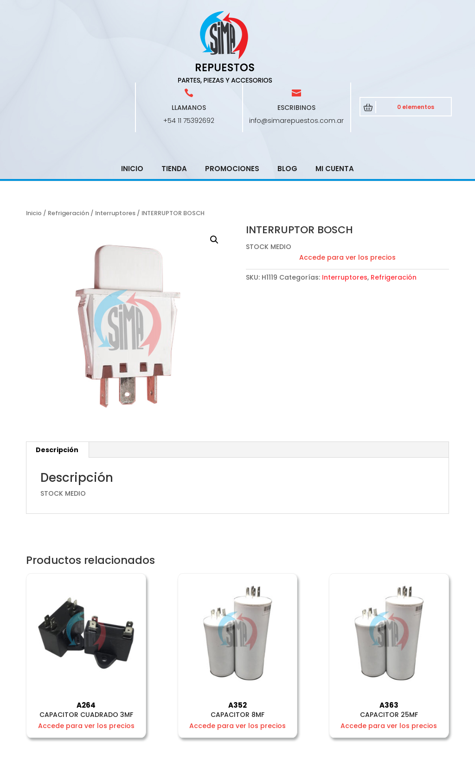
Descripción (57, 383)
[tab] (57, 383)
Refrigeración (68, 146)
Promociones (232, 102)
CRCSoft (246, 771)
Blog (287, 102)
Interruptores (115, 146)
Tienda (174, 102)
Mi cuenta (334, 102)
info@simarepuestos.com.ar (296, 54)
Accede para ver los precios (347, 191)
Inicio (132, 102)
